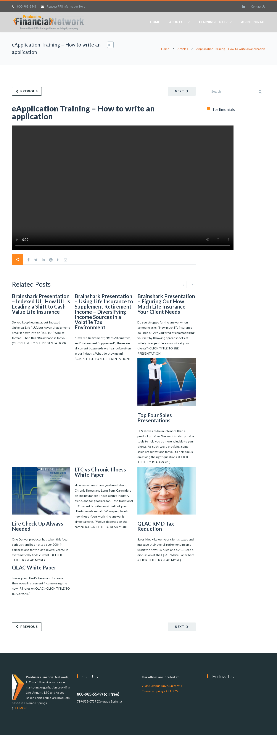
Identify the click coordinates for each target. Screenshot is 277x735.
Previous (29, 91)
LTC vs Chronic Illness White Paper (100, 472)
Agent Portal (253, 22)
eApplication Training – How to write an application (83, 112)
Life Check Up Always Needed (37, 526)
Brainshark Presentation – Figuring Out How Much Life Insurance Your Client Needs (166, 304)
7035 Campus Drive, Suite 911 (162, 686)
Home (155, 22)
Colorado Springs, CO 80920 (161, 691)
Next (179, 91)
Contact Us (258, 6)
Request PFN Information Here (66, 6)
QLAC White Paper (34, 567)
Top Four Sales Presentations (154, 417)
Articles (182, 49)
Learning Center (213, 22)
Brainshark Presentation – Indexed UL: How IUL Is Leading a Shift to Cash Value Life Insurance (41, 304)
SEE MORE (21, 708)
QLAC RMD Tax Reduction (155, 526)
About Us (177, 22)
